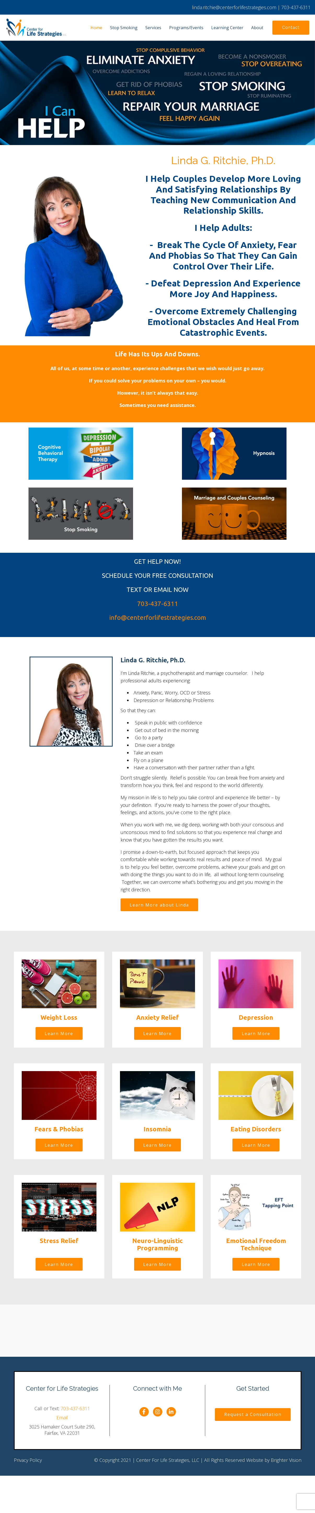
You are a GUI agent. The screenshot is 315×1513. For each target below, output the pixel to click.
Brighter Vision (286, 1461)
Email (62, 1418)
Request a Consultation (253, 1416)
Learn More (59, 1034)
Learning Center (227, 28)
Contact (291, 27)
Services (153, 28)
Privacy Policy (28, 1461)
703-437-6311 (75, 1409)
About (257, 28)
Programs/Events (186, 28)
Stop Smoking (124, 28)
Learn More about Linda (160, 905)
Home (96, 28)
